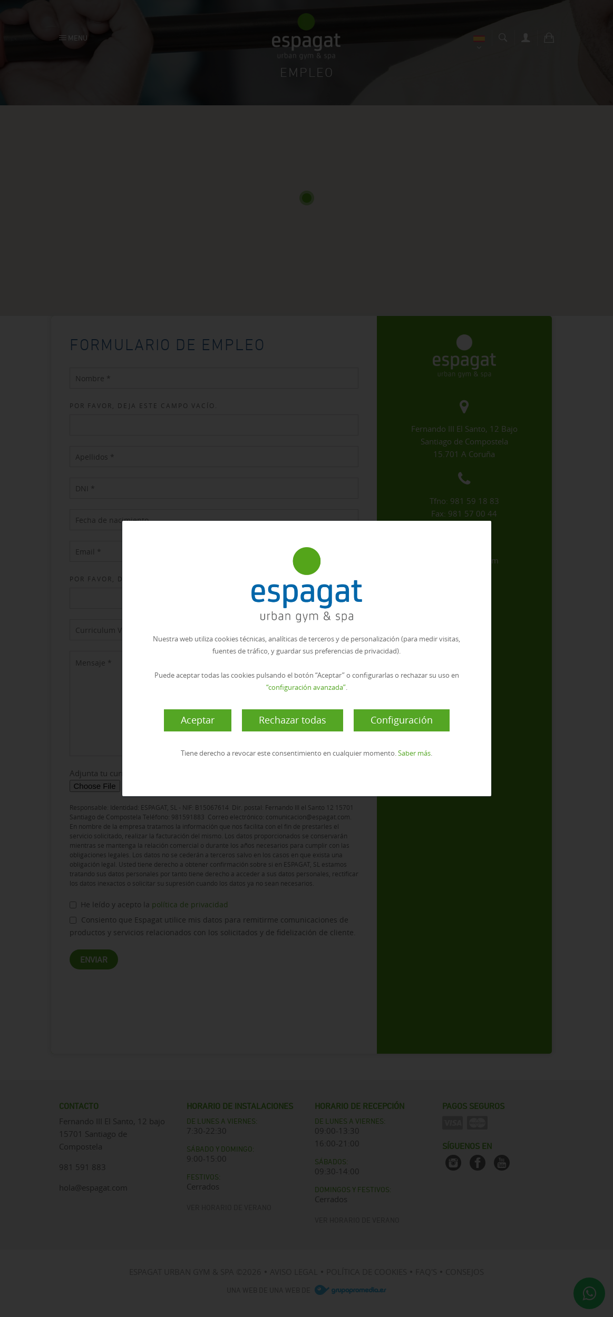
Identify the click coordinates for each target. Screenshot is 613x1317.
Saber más (414, 753)
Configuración (402, 720)
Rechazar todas (292, 720)
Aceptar (198, 720)
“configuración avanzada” (306, 687)
